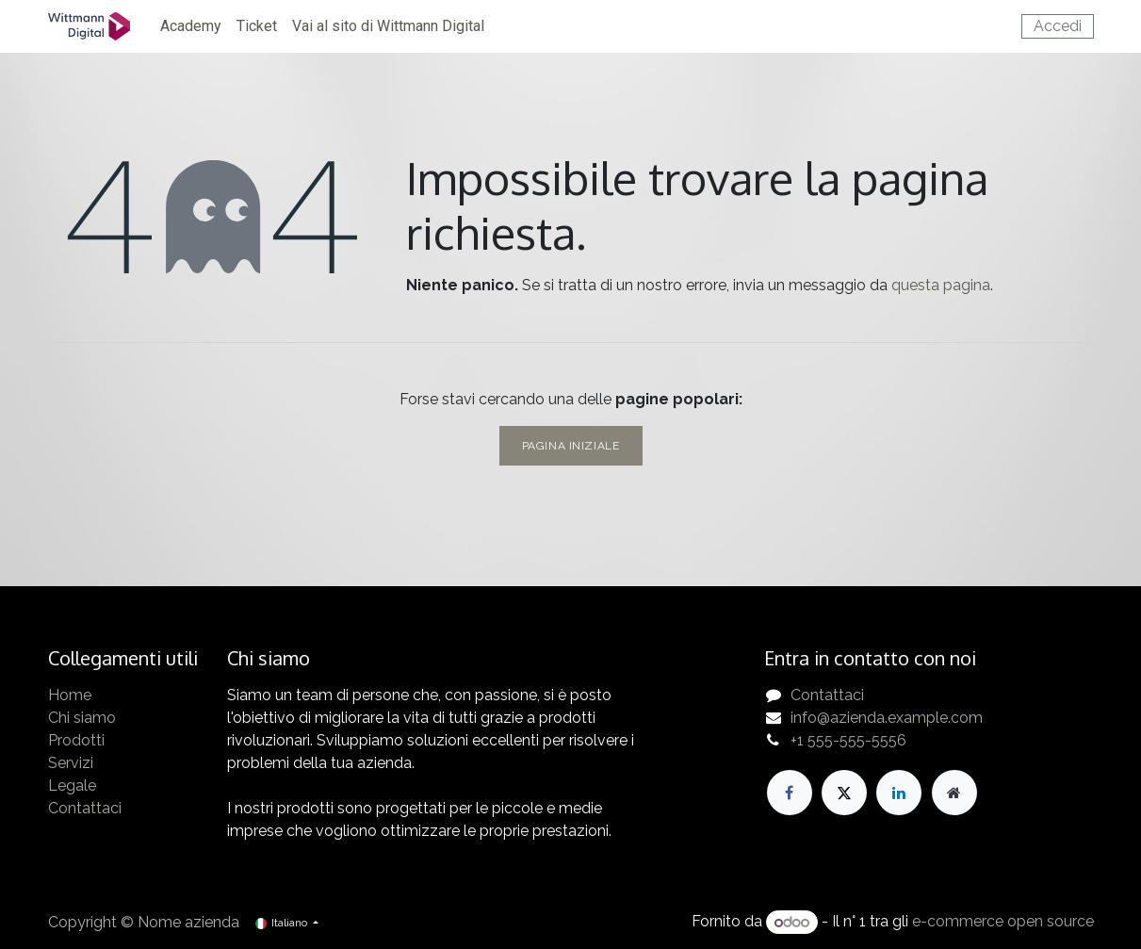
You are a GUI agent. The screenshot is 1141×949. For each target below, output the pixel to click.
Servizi (70, 763)
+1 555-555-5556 (848, 740)
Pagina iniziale (571, 445)
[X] (844, 792)
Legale (72, 785)
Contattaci (85, 808)
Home (69, 695)
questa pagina (940, 285)
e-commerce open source (1003, 922)
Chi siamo (82, 718)
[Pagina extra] (954, 792)
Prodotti (76, 740)
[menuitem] (191, 26)
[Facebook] (789, 792)
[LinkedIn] (898, 792)
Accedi (1058, 26)
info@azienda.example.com (887, 718)
